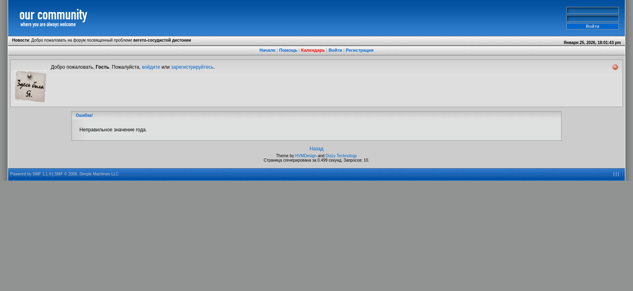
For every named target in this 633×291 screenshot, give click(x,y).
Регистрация (359, 50)
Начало (268, 50)
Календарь (313, 50)
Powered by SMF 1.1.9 (30, 174)
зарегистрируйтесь (192, 67)
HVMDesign (305, 156)
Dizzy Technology (341, 156)
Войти (335, 50)
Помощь (288, 50)
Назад (316, 149)
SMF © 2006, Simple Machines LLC (86, 174)
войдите (151, 67)
